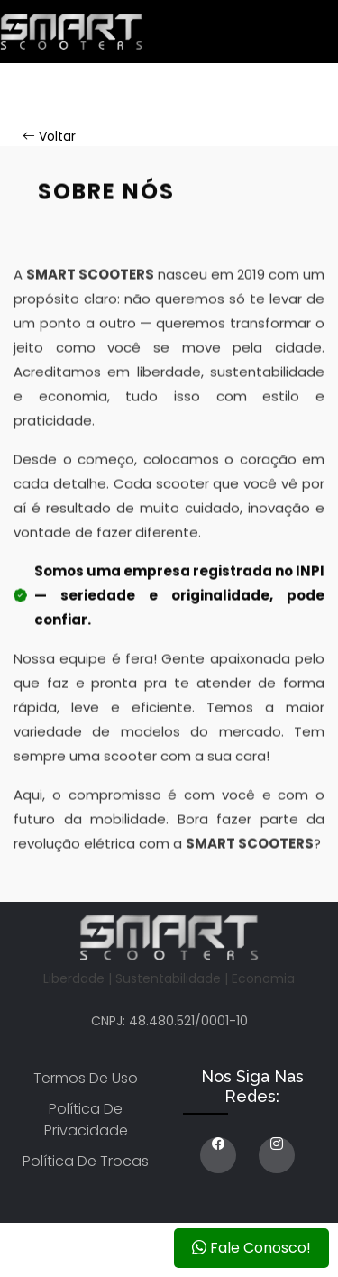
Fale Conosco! (251, 1247)
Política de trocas (86, 1161)
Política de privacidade (86, 1119)
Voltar (49, 136)
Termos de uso (85, 1078)
